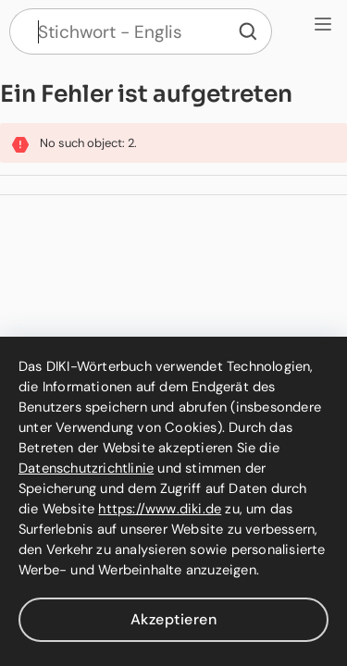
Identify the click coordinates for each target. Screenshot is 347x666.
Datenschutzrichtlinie (86, 468)
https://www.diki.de (159, 509)
